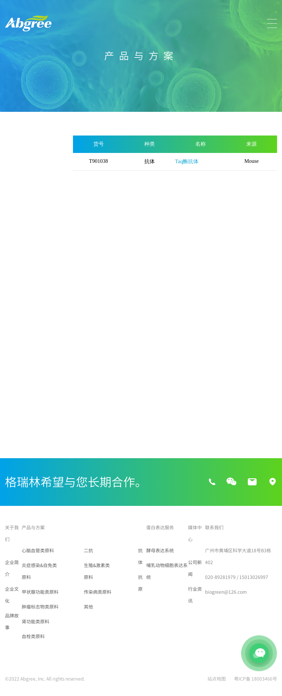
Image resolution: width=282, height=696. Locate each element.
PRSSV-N (50, 419)
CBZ (11, 348)
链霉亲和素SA (20, 431)
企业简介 (12, 568)
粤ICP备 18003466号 (255, 679)
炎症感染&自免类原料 (28, 180)
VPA (44, 348)
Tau (10, 337)
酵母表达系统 (160, 550)
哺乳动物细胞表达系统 (167, 571)
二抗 (10, 270)
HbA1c (47, 384)
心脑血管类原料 (23, 158)
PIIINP (13, 396)
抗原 (140, 583)
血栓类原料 (18, 254)
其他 (10, 321)
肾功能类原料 (20, 237)
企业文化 (12, 595)
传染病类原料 (20, 304)
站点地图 (216, 679)
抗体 (140, 556)
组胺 (11, 384)
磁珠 (11, 419)
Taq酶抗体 (51, 408)
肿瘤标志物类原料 (26, 220)
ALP (45, 337)
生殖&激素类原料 (25, 287)
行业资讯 (195, 595)
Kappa (48, 372)
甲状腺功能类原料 (26, 203)
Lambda (15, 372)
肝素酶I (48, 360)
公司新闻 (195, 568)
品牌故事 (12, 621)
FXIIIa (12, 360)
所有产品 (15, 141)
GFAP (12, 408)
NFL (45, 396)
